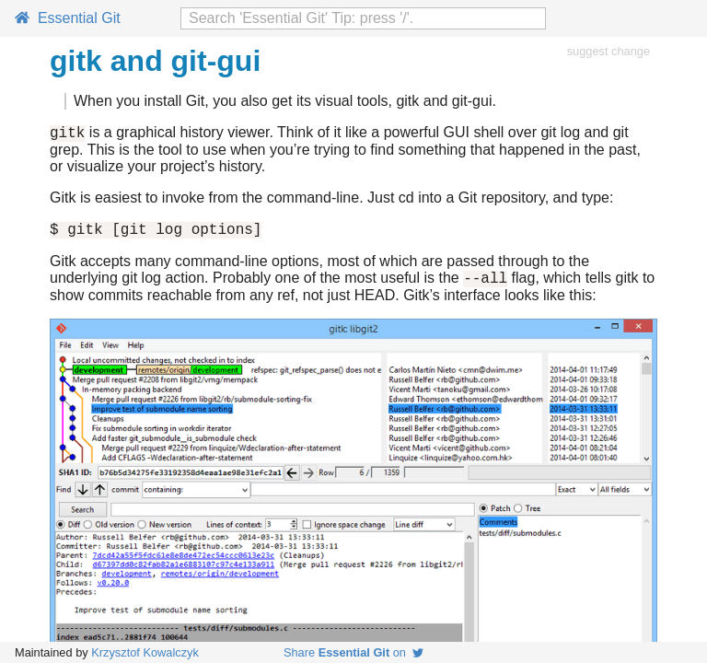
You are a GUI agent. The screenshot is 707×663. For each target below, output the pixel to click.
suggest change (608, 51)
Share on (353, 652)
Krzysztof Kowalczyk (145, 652)
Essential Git (68, 18)
